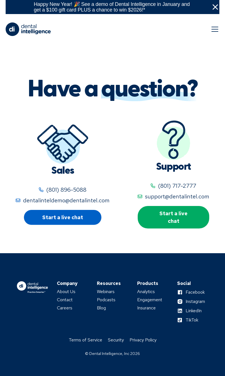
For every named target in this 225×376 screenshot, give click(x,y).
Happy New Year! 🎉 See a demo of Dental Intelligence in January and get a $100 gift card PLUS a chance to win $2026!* (112, 7)
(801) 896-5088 (66, 189)
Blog (101, 308)
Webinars (106, 291)
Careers (64, 308)
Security (116, 340)
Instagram (195, 301)
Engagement (149, 300)
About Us (66, 291)
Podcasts (106, 300)
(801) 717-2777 (177, 185)
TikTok (192, 320)
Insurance (146, 308)
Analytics (146, 291)
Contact (65, 300)
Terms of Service (85, 340)
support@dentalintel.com (177, 196)
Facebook (195, 292)
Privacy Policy (143, 340)
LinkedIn (194, 311)
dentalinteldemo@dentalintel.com (66, 200)
